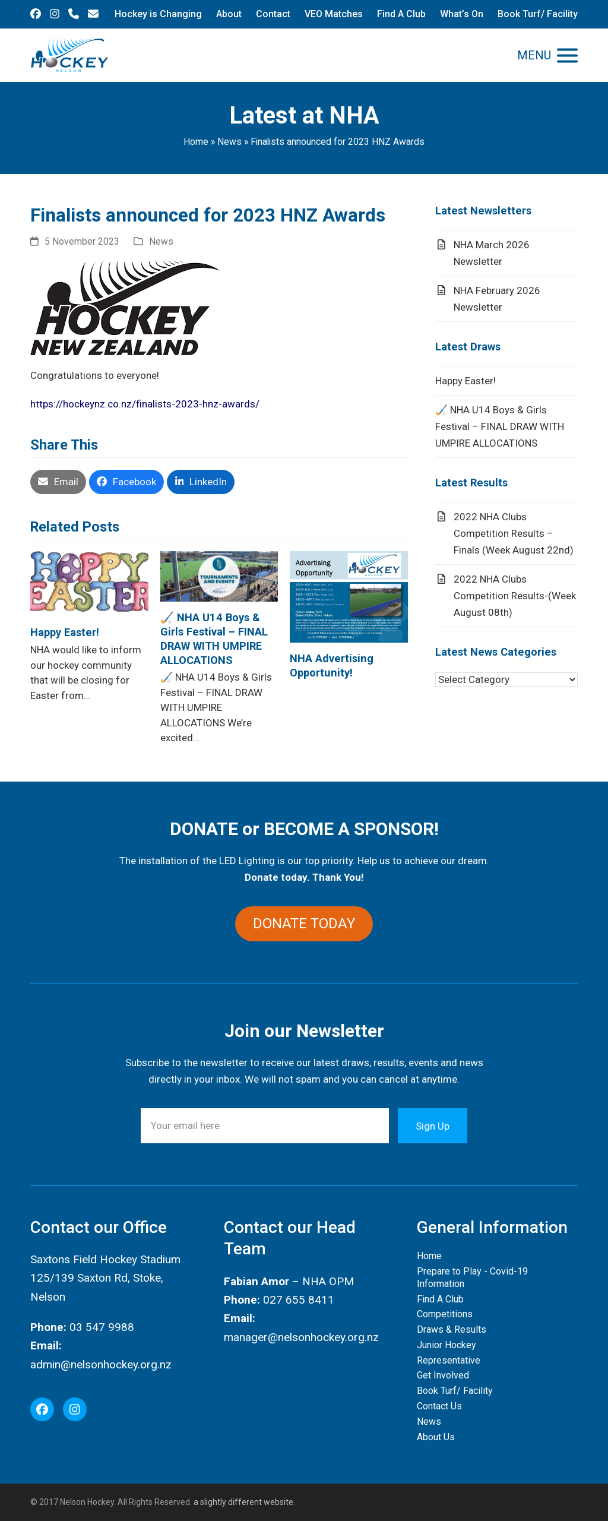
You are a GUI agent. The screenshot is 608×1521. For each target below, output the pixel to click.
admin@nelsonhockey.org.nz (101, 1364)
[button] (547, 55)
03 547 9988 (101, 1327)
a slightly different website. (243, 1502)
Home (195, 141)
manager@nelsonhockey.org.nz (301, 1337)
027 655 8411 (298, 1300)
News (229, 141)
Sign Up (432, 1125)
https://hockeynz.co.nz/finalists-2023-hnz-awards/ (144, 404)
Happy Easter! (64, 632)
